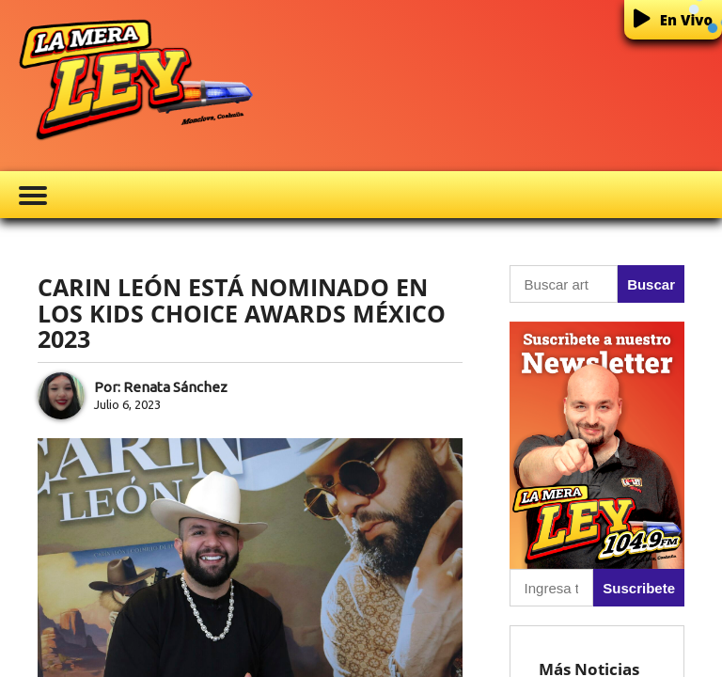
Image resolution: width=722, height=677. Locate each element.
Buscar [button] (651, 284)
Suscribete (639, 588)
